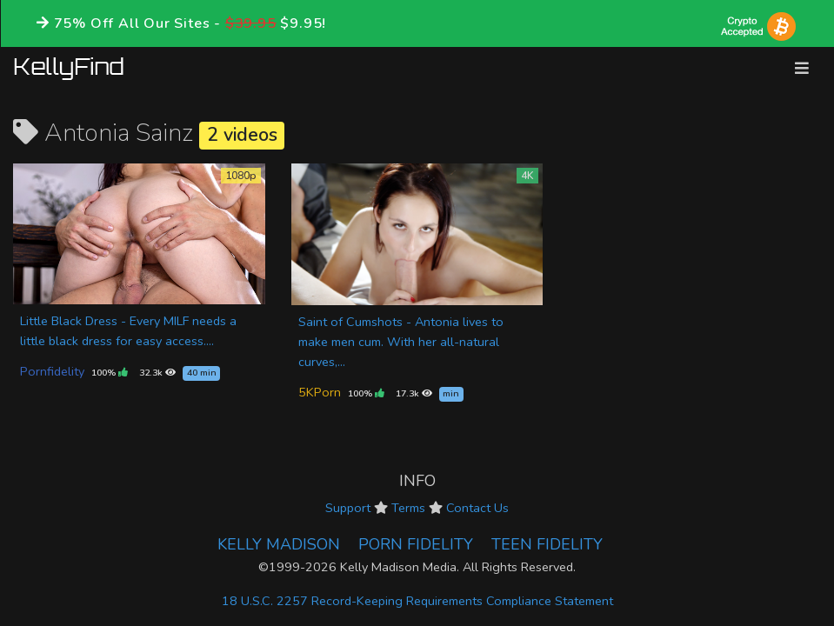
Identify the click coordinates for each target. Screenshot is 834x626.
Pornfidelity (52, 371)
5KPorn (319, 392)
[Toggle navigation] (802, 68)
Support (347, 507)
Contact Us (477, 507)
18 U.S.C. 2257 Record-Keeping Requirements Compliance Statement (417, 600)
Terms (408, 507)
